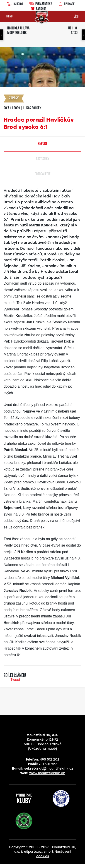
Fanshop (38, 8)
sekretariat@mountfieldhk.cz (48, 768)
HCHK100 (15, 3)
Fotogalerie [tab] (43, 174)
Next (83, 34)
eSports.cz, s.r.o (37, 852)
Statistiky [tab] (42, 159)
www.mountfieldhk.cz (47, 773)
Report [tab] (42, 144)
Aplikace (66, 3)
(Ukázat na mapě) (42, 749)
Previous (1, 34)
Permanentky (40, 3)
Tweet (15, 680)
